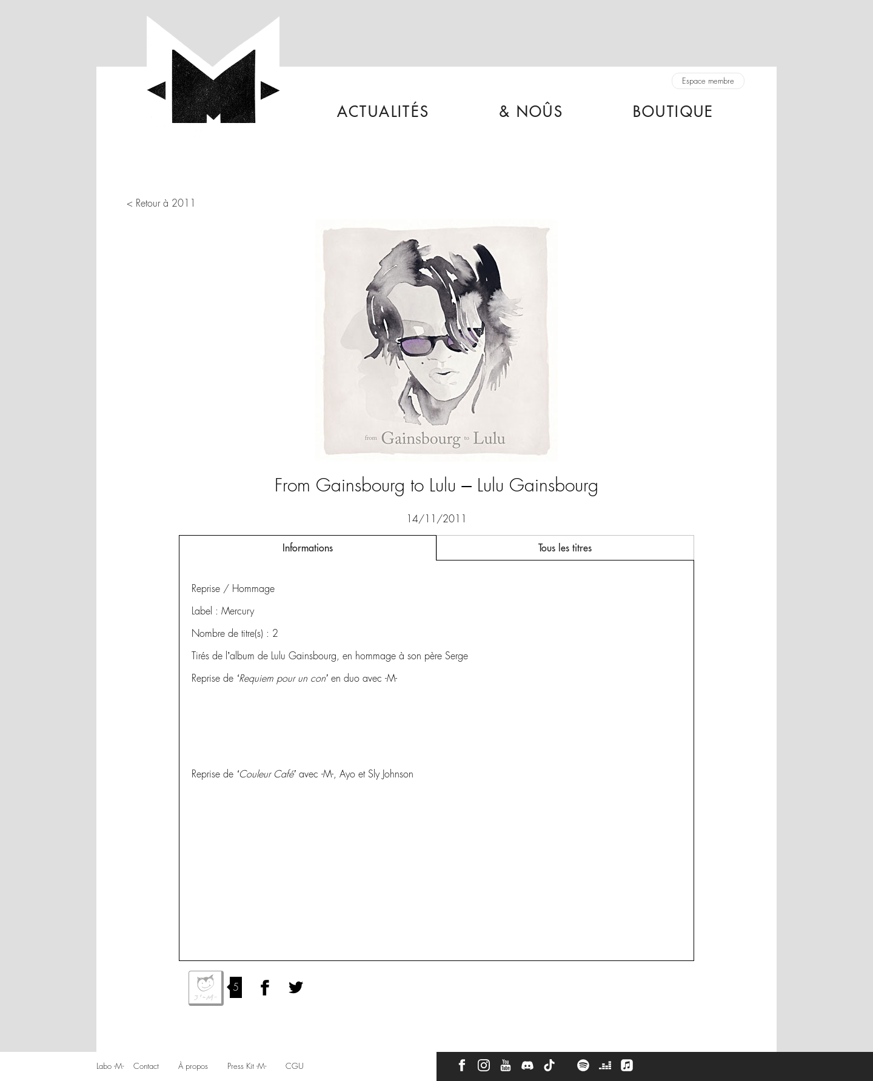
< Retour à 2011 (161, 203)
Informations (308, 548)
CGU (295, 1066)
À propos (193, 1066)
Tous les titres (565, 548)
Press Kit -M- (246, 1066)
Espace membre (708, 81)
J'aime (206, 988)
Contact (146, 1066)
